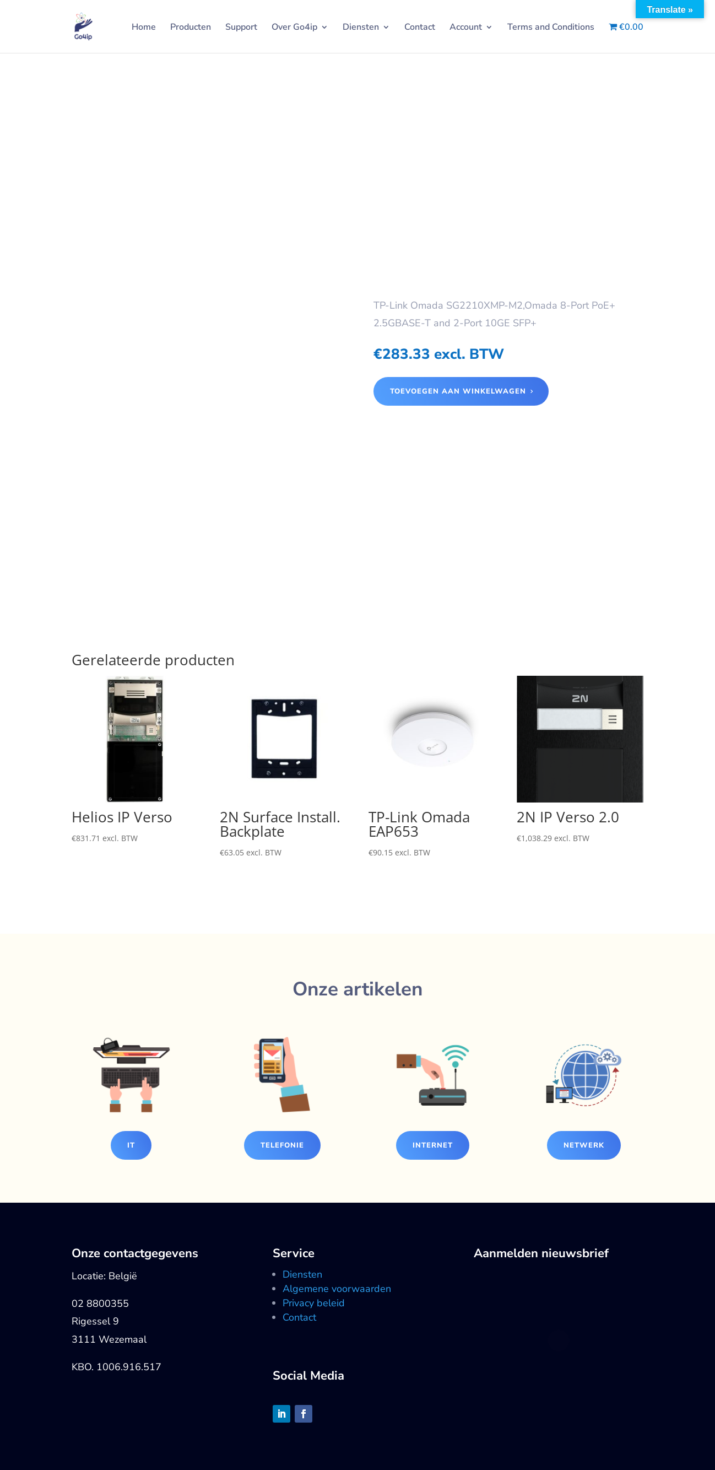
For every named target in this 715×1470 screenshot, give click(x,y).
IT (131, 1145)
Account (465, 28)
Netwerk (584, 1145)
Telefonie (282, 1145)
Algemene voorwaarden (337, 1288)
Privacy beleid (314, 1303)
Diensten (361, 28)
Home (144, 28)
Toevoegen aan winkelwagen (458, 391)
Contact (419, 28)
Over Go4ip (294, 28)
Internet (433, 1145)
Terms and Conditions (550, 28)
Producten (190, 28)
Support (241, 28)
